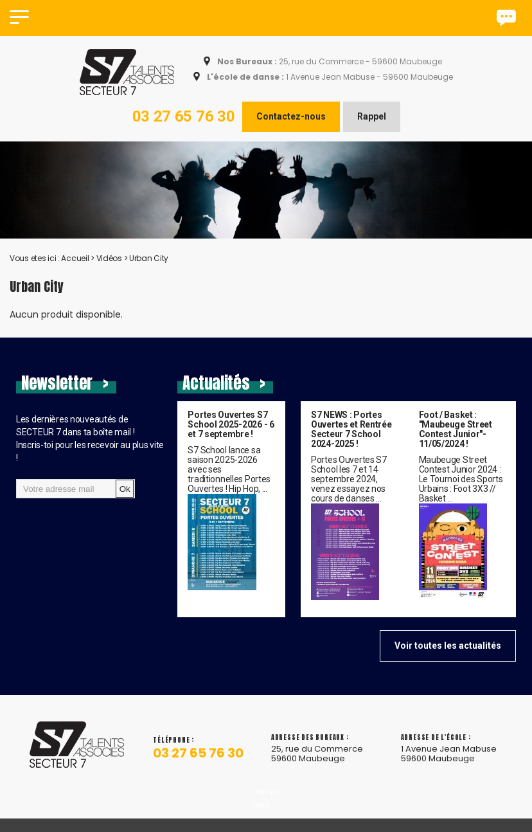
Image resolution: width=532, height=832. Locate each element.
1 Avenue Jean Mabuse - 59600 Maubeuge (329, 77)
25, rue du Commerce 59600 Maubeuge (317, 762)
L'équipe (266, 810)
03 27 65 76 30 (183, 116)
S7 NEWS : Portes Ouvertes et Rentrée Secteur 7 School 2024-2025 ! (351, 429)
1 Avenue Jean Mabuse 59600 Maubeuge (449, 762)
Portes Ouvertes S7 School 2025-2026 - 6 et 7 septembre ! (231, 424)
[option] (266, 190)
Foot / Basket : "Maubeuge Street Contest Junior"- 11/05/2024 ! (455, 429)
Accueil (75, 258)
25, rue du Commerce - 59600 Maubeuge (328, 62)
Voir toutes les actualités (448, 645)
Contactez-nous (291, 116)
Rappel (371, 116)
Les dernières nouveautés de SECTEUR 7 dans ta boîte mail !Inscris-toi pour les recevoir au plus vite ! (90, 438)
